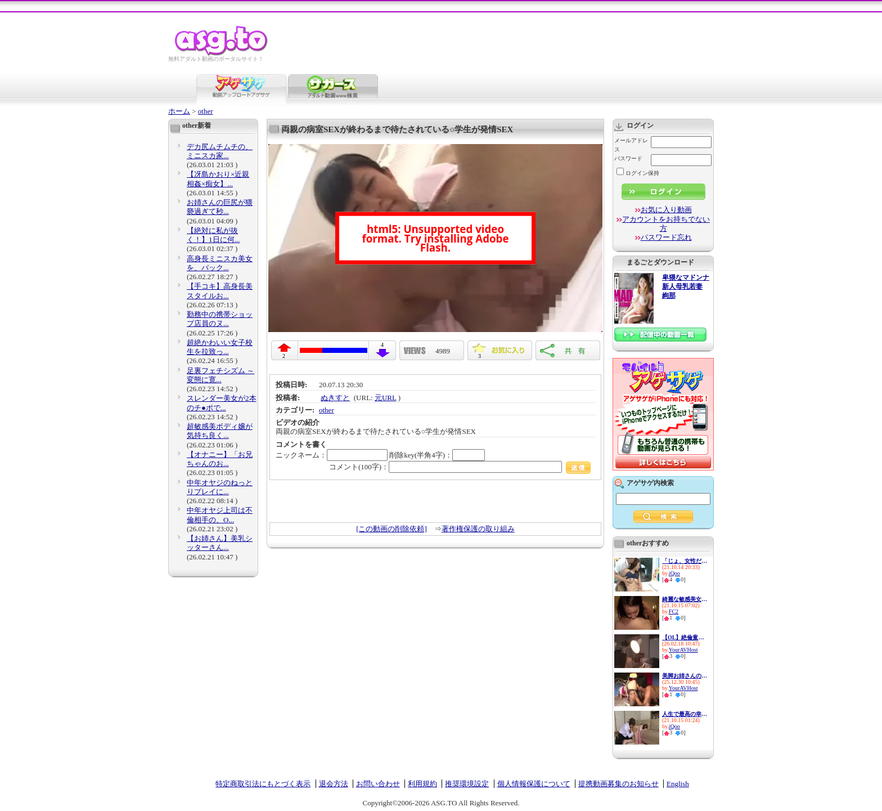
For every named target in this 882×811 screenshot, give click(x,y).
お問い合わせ (378, 783)
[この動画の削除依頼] (391, 529)
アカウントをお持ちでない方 (666, 223)
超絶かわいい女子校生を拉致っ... (220, 347)
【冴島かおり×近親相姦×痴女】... (218, 178)
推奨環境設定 (467, 783)
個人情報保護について (533, 783)
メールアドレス (631, 145)
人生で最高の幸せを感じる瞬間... (684, 714)
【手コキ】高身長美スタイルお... (220, 290)
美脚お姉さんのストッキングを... (684, 676)
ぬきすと (335, 397)
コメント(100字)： (460, 467)
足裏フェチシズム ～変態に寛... (220, 375)
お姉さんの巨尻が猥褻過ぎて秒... (220, 207)
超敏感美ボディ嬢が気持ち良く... (220, 431)
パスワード (628, 158)
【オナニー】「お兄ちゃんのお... (220, 459)
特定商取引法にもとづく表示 (262, 783)
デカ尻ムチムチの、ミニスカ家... (220, 151)
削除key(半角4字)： (437, 455)
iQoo (674, 573)
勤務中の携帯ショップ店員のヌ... (220, 319)
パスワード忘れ (666, 237)
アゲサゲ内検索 (650, 483)
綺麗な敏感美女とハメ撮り (684, 599)
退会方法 (333, 783)
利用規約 (422, 783)
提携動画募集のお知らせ (618, 783)
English (678, 783)
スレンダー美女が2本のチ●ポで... (221, 402)
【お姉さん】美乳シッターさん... (220, 543)
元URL (386, 397)
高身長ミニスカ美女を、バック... (220, 263)
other (205, 111)
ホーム (179, 111)
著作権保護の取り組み (478, 529)
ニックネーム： (332, 455)
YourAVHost (683, 650)
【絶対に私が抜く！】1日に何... (213, 235)
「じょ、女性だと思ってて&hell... (684, 561)
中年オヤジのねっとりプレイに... (220, 487)
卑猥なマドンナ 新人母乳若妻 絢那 (685, 287)
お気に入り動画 (666, 209)
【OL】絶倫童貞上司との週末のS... (684, 637)
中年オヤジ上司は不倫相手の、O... (220, 514)
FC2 (673, 611)
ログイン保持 (637, 173)
